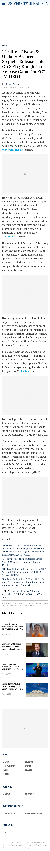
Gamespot (8, 236)
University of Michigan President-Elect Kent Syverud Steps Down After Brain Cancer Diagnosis (12, 646)
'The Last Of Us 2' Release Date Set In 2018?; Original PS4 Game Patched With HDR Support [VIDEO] (24, 572)
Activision (7, 594)
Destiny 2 (26, 590)
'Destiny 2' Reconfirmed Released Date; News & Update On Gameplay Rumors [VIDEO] (22, 561)
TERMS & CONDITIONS (33, 813)
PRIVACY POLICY (9, 813)
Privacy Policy (24, 848)
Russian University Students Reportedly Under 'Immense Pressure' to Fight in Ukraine (13, 666)
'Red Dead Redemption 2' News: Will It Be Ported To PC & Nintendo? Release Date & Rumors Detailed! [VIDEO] (23, 582)
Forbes (25, 371)
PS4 (20, 594)
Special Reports (9, 766)
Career (5, 770)
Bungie (35, 590)
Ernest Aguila (12, 83)
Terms (42, 845)
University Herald (12, 149)
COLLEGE (28, 770)
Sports (28, 766)
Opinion (6, 774)
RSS (4, 832)
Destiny (16, 590)
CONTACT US (30, 794)
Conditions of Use (9, 848)
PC (15, 594)
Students (29, 762)
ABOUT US (6, 794)
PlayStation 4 (30, 594)
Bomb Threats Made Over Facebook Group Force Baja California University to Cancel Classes (12, 686)
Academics (7, 762)
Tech (4, 45)
